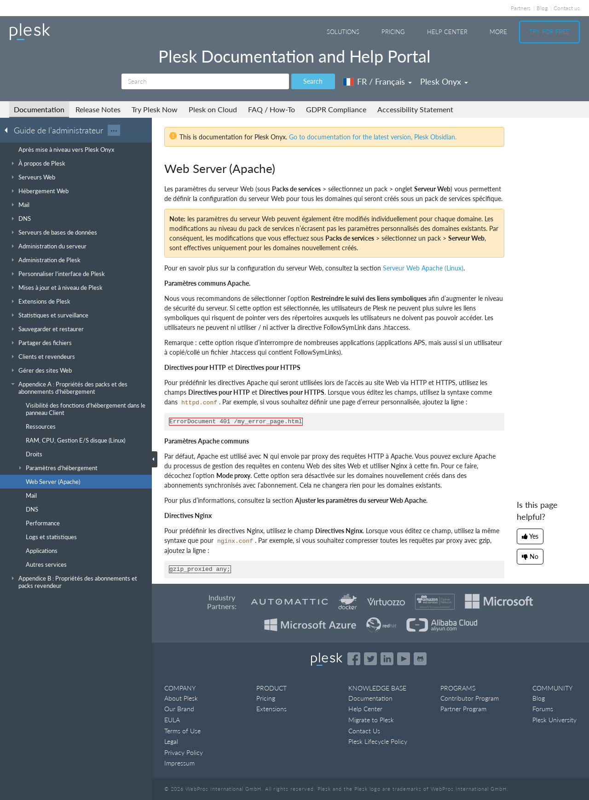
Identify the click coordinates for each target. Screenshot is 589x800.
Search (313, 81)
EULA (172, 720)
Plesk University (554, 720)
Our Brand (179, 709)
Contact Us (364, 731)
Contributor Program (469, 698)
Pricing (393, 31)
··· (113, 130)
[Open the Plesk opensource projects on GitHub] (420, 658)
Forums (542, 709)
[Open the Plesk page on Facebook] (353, 658)
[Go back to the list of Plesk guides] (9, 130)
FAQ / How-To (271, 109)
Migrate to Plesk (371, 720)
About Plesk (181, 698)
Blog (542, 8)
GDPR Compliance (336, 109)
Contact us (567, 8)
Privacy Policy (183, 752)
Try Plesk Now (155, 109)
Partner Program (463, 709)
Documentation (39, 109)
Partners (521, 8)
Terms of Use (182, 731)
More (498, 31)
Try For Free (549, 31)
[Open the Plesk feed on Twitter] (370, 658)
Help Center (447, 31)
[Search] (205, 81)
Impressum (179, 763)
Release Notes (98, 109)
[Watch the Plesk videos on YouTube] (403, 658)
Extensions (271, 709)
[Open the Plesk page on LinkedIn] (387, 658)
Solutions (343, 31)
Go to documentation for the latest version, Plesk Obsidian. (372, 137)
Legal (171, 741)
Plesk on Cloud (213, 109)
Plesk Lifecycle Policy (377, 741)
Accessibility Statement (415, 109)
